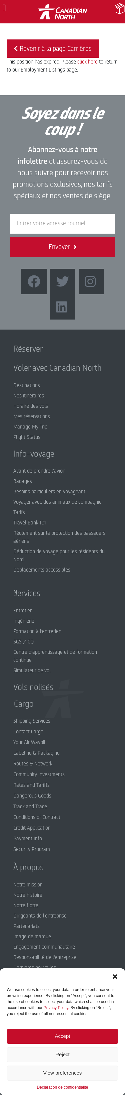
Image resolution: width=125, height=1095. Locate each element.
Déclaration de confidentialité (62, 1087)
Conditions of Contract (36, 817)
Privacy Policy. (56, 1007)
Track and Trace (30, 806)
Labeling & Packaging (36, 753)
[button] (115, 976)
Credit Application (32, 828)
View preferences (62, 1073)
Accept (62, 1036)
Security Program (31, 849)
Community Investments (39, 774)
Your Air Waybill (30, 742)
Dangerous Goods (32, 796)
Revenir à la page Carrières (53, 48)
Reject (62, 1054)
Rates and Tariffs (31, 785)
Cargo (19, 704)
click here (87, 61)
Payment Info (27, 838)
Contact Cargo (28, 731)
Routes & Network (32, 763)
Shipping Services (31, 721)
